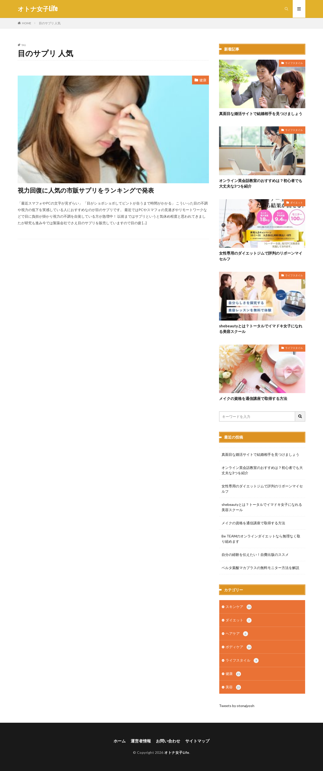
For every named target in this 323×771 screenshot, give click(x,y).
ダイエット (296, 202)
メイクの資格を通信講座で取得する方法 (253, 398)
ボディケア (239, 647)
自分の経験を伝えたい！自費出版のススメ (255, 554)
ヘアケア (237, 633)
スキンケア (239, 606)
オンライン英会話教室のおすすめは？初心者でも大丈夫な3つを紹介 (260, 183)
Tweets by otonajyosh (236, 706)
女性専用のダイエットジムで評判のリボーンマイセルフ (260, 256)
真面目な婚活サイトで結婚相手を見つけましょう (260, 113)
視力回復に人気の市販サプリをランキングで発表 (86, 190)
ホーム (120, 740)
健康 (202, 80)
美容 (233, 687)
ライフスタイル (294, 62)
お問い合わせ (168, 740)
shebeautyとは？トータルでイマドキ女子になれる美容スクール (260, 329)
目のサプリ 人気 (50, 23)
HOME (26, 23)
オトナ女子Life (38, 9)
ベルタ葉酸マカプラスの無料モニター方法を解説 (260, 567)
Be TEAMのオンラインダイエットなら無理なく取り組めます (261, 538)
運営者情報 (141, 740)
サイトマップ (197, 740)
